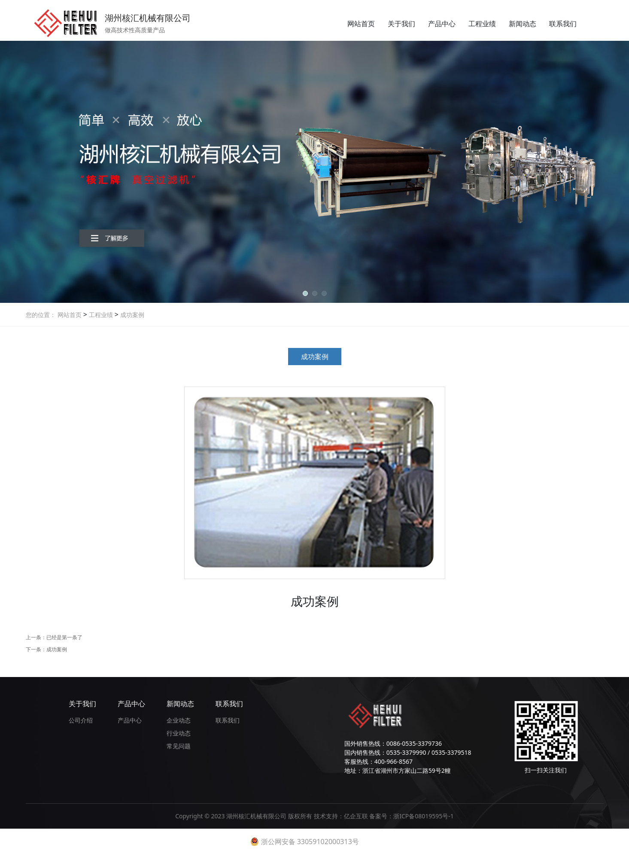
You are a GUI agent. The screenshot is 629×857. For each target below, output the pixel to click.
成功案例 (131, 315)
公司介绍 (81, 720)
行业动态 (179, 733)
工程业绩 (482, 23)
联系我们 (563, 23)
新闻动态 (522, 23)
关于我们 (401, 23)
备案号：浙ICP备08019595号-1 (411, 816)
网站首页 (361, 23)
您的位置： (41, 315)
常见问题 (179, 746)
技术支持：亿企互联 (342, 816)
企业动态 (179, 720)
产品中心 (442, 23)
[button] (305, 293)
